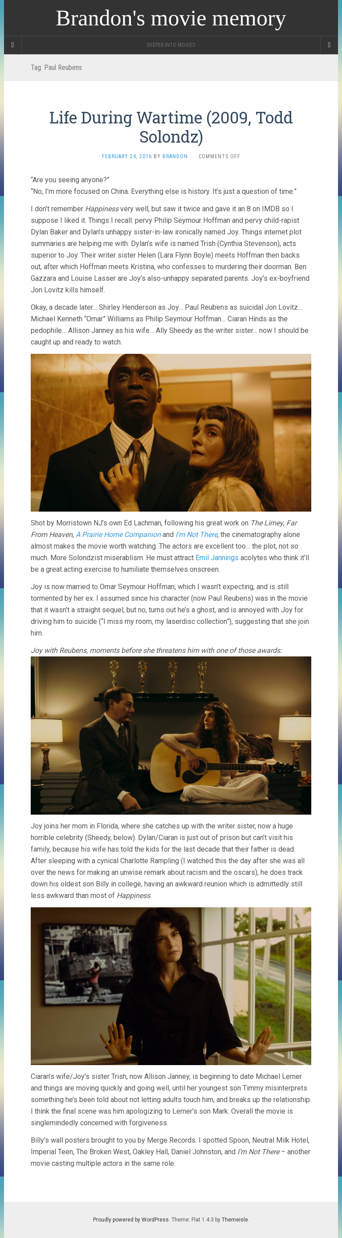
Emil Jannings (217, 557)
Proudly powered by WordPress (131, 1220)
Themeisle (235, 1220)
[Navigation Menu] (329, 45)
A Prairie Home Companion (118, 534)
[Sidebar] (13, 45)
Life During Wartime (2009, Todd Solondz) (171, 127)
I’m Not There (196, 534)
